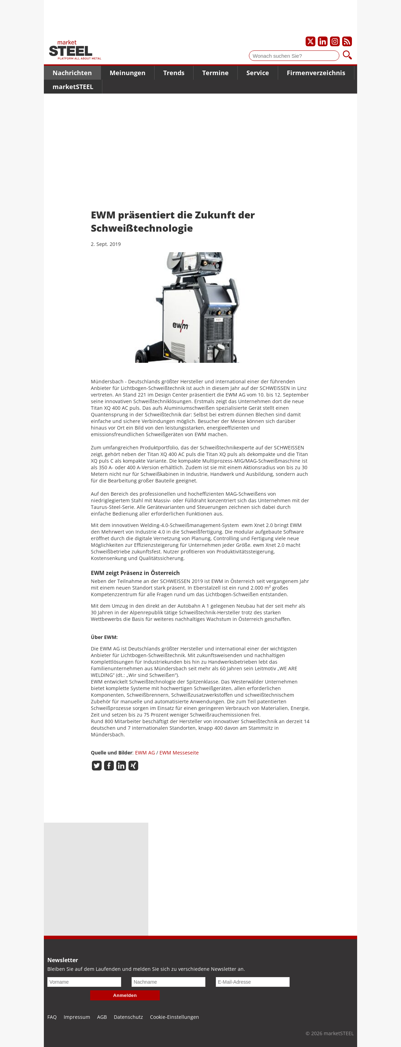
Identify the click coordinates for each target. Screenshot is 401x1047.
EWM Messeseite (178, 752)
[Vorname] (84, 982)
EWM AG (144, 752)
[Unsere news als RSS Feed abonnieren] (347, 41)
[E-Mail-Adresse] (253, 982)
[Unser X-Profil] (310, 41)
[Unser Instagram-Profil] (335, 41)
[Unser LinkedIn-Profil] (323, 41)
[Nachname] (168, 982)
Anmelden (125, 995)
